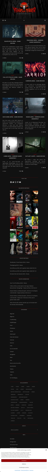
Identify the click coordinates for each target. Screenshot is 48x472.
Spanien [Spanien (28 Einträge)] (24, 412)
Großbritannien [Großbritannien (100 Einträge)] (23, 397)
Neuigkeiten (12, 354)
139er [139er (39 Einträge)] (12, 386)
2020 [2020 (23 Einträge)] (17, 389)
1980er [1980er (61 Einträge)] (22, 386)
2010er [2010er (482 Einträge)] (12, 389)
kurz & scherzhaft (14, 348)
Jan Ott (27, 167)
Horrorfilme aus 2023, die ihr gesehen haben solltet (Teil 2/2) (23, 268)
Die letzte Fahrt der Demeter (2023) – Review (19, 274)
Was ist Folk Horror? (32, 288)
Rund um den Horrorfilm (15, 363)
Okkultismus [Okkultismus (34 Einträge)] (30, 407)
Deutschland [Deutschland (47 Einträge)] (26, 391)
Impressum (31, 470)
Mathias (5, 57)
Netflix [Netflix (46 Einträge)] (23, 407)
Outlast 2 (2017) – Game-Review (35, 156)
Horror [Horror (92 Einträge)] (27, 399)
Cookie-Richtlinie (17, 470)
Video (11, 374)
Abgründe (12, 313)
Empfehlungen (13, 322)
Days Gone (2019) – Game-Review (13, 117)
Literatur (12, 351)
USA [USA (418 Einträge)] (24, 418)
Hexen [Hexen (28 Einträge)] (22, 399)
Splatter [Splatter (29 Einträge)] (30, 412)
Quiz (11, 360)
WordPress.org (13, 447)
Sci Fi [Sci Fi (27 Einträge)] (22, 410)
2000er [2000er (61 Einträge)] (33, 386)
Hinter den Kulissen (14, 337)
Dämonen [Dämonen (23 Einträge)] (13, 394)
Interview (12, 339)
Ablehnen (24, 464)
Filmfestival (12, 328)
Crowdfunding (13, 319)
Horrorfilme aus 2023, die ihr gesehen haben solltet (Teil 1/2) (23, 271)
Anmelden (12, 438)
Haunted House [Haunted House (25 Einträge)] (14, 399)
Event (11, 325)
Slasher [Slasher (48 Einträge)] (13, 412)
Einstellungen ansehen (24, 467)
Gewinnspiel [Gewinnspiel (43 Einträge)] (14, 397)
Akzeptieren (24, 460)
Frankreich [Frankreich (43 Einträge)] (20, 394)
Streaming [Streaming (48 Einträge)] (22, 415)
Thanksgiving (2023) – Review (16, 265)
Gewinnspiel (12, 334)
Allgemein (12, 316)
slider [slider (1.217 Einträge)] (18, 412)
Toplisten (12, 372)
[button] (46, 450)
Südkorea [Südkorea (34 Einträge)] (29, 415)
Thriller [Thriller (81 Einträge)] (13, 418)
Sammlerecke (13, 366)
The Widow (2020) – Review (21, 283)
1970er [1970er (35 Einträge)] (17, 386)
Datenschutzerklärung (25, 470)
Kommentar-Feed (14, 444)
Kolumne (12, 342)
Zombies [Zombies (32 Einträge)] (13, 420)
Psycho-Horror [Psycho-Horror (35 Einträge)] (14, 410)
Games (12, 39)
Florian (27, 53)
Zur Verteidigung (13, 377)
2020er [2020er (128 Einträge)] (22, 389)
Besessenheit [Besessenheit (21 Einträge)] (29, 389)
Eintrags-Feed (13, 441)
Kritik (11, 345)
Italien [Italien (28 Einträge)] (31, 402)
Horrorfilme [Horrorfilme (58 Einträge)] (14, 402)
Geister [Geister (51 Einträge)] (27, 394)
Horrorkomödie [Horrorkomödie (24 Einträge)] (23, 402)
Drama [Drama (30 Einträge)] (33, 391)
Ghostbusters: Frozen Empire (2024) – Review (20, 262)
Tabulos (11, 369)
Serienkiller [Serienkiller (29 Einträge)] (29, 410)
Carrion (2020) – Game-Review (35, 81)
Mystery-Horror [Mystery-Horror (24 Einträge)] (15, 407)
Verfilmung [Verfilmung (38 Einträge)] (30, 418)
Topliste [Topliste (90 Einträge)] (19, 418)
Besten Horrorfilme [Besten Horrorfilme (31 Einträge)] (16, 391)
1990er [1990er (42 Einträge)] (28, 386)
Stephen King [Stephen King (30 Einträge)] (14, 415)
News (11, 357)
